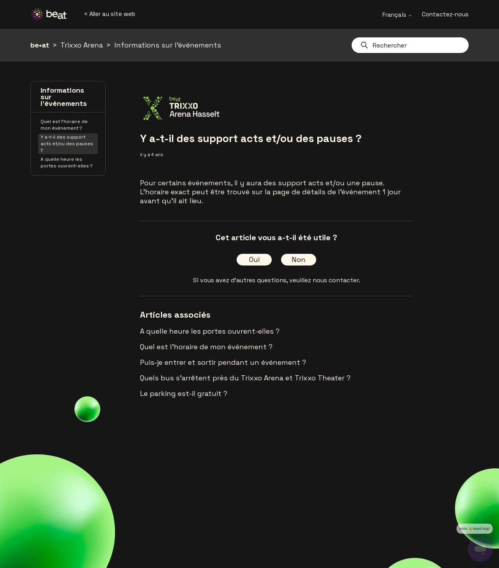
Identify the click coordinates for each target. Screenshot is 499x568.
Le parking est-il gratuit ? (183, 393)
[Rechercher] (410, 45)
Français (397, 14)
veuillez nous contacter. (324, 280)
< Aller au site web (109, 14)
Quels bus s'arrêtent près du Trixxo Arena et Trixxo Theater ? (245, 377)
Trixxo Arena (81, 44)
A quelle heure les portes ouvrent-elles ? (67, 162)
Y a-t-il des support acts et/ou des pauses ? (67, 143)
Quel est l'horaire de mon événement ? (64, 124)
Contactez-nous (445, 14)
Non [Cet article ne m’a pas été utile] (299, 259)
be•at (39, 44)
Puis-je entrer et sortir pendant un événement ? (223, 362)
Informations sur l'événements (167, 44)
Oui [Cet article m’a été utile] (254, 259)
